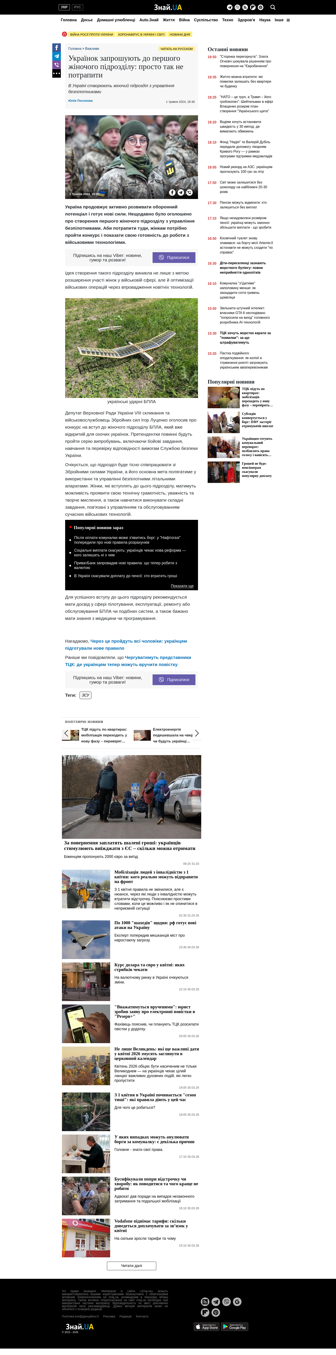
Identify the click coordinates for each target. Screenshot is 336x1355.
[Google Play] (235, 1326)
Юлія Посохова (80, 100)
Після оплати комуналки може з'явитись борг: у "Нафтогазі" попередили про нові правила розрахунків (127, 540)
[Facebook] (56, 47)
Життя (169, 20)
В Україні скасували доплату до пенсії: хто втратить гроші (125, 576)
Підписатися (174, 257)
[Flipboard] (253, 7)
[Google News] (237, 1301)
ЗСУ (85, 695)
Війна (184, 20)
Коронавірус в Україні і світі (141, 34)
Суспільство (206, 20)
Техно (227, 20)
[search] (273, 7)
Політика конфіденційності (80, 1316)
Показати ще (182, 586)
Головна (69, 20)
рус (77, 7)
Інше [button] (282, 20)
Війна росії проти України (91, 34)
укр (64, 7)
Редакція (125, 1316)
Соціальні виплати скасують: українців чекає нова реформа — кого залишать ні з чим (130, 552)
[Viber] (237, 7)
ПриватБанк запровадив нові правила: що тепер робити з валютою (125, 565)
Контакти (142, 1316)
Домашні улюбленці (116, 20)
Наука (264, 20)
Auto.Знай (149, 20)
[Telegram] (229, 7)
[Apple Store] (207, 1326)
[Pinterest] (260, 7)
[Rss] (245, 7)
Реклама (109, 1316)
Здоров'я (246, 20)
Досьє (87, 20)
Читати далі (131, 1266)
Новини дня (180, 34)
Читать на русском (177, 49)
